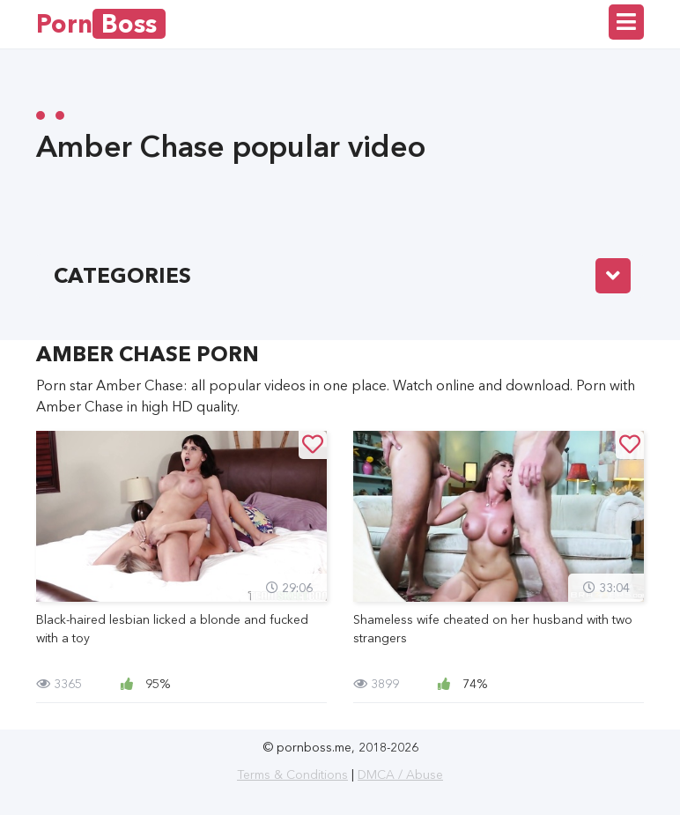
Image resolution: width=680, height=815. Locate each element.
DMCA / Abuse (400, 774)
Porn (101, 24)
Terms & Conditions (292, 774)
